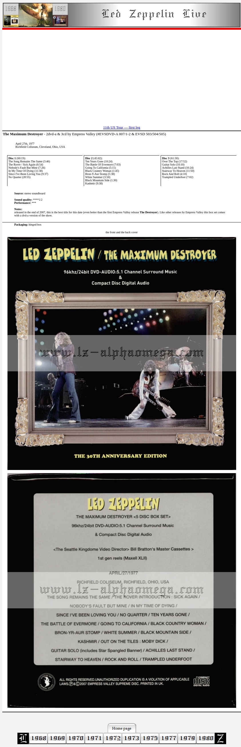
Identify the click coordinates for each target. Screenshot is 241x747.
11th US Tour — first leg (121, 127)
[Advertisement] (121, 75)
